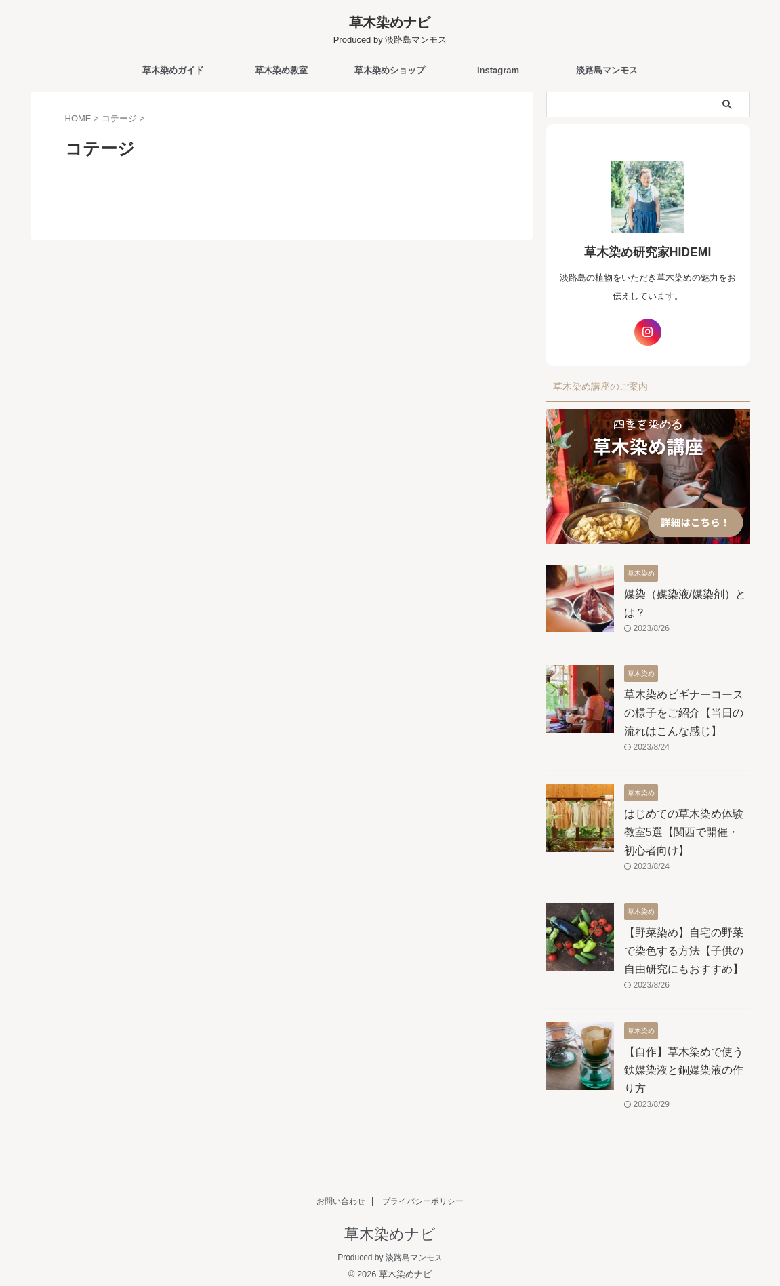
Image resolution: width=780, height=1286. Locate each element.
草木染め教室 (281, 70)
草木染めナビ (389, 22)
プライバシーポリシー (423, 1194)
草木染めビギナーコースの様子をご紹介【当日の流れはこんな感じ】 (683, 705)
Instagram (498, 70)
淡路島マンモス (607, 70)
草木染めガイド (173, 70)
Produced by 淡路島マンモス (390, 1250)
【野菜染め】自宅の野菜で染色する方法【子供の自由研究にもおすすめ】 (683, 943)
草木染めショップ (389, 70)
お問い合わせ (340, 1194)
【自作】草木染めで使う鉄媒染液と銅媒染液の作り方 (683, 1062)
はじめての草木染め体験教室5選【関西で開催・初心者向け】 (687, 825)
